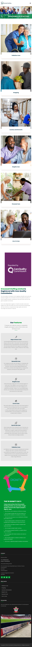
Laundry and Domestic (16, 129)
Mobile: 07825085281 (5, 561)
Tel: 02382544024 (5, 559)
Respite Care (16, 167)
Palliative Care (16, 55)
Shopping (16, 92)
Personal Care (16, 204)
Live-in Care (16, 241)
